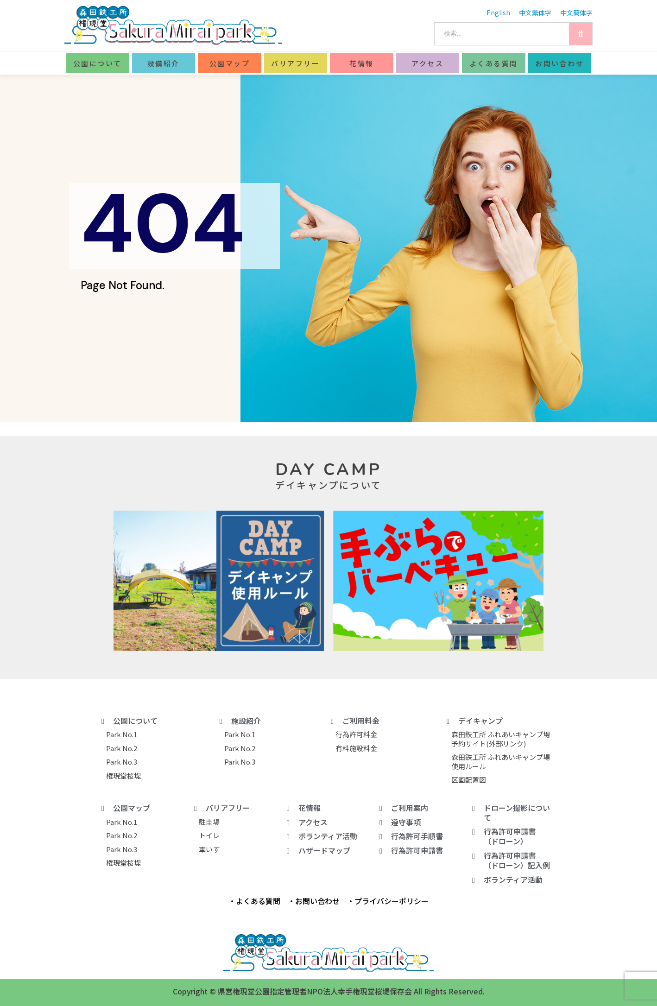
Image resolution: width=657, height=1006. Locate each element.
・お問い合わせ (314, 900)
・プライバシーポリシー (388, 900)
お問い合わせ (559, 63)
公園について (97, 63)
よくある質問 (493, 63)
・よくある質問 (254, 900)
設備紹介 (163, 63)
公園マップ (229, 63)
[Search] (580, 34)
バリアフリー (295, 63)
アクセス (427, 63)
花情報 (361, 63)
